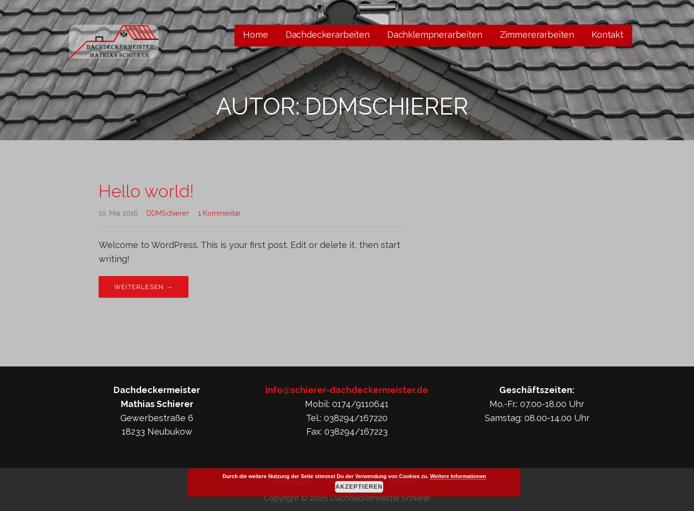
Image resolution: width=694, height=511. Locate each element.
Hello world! (146, 191)
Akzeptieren (359, 486)
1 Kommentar (219, 213)
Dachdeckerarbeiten (328, 34)
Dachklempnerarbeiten (434, 34)
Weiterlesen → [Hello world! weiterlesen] (143, 287)
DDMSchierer (167, 213)
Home (255, 34)
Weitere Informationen (458, 476)
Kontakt (607, 34)
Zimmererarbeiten (537, 34)
